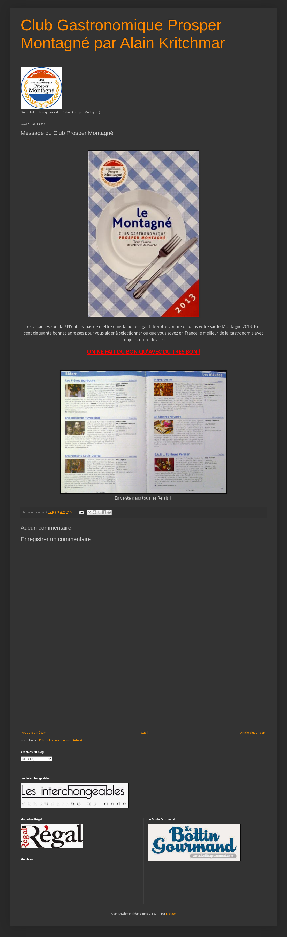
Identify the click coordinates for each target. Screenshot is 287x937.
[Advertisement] (143, 692)
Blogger (171, 913)
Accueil (143, 732)
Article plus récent (34, 732)
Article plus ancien (252, 732)
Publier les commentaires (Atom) (60, 740)
